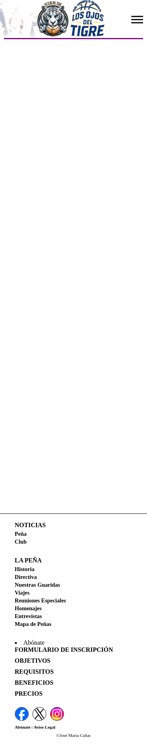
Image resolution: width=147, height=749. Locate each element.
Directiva (26, 577)
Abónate (23, 727)
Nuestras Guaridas (37, 585)
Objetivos (33, 660)
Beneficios (34, 682)
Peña (21, 534)
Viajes (22, 592)
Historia (24, 569)
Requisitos (34, 671)
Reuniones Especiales (40, 600)
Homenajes (28, 608)
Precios (29, 693)
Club (21, 542)
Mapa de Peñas (33, 624)
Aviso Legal (44, 727)
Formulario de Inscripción (64, 649)
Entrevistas (28, 616)
